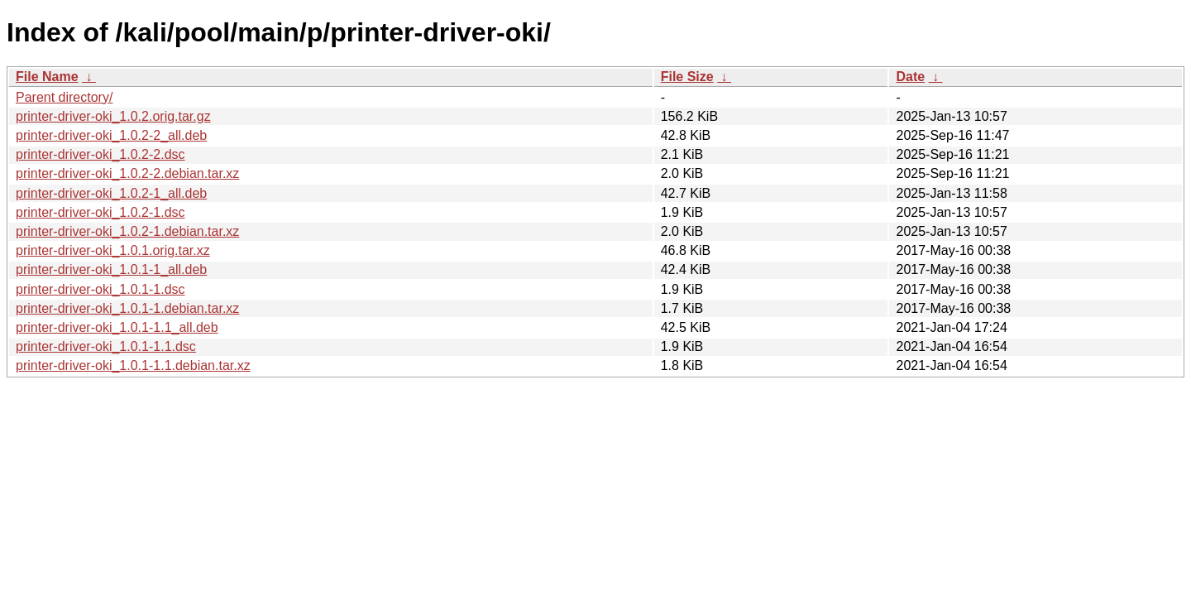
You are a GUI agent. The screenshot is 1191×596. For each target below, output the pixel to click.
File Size (687, 77)
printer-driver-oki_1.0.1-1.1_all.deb (117, 327)
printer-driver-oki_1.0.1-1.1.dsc (106, 346)
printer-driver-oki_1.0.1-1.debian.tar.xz (127, 308)
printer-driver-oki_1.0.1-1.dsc (100, 289)
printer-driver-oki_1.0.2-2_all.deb (111, 135)
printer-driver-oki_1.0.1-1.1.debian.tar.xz (133, 365)
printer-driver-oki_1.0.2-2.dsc (100, 154)
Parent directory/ (64, 97)
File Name (47, 77)
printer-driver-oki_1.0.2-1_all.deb (111, 193)
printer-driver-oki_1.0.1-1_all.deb (111, 269)
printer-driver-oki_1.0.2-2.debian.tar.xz (127, 173)
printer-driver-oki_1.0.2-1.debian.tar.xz (127, 231)
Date (910, 77)
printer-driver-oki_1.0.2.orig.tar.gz (113, 116)
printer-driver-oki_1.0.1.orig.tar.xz (113, 250)
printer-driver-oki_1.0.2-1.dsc (100, 212)
